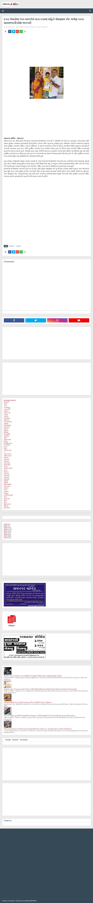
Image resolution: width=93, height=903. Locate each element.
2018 (5, 537)
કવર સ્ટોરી (7, 409)
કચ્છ (5, 405)
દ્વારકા (5, 446)
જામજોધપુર (7, 425)
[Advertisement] (46, 50)
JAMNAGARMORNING (30, 900)
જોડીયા (6, 432)
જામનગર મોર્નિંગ (10, 27)
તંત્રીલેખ (6, 435)
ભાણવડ (6, 471)
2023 (5, 529)
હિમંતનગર (7, 507)
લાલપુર (6, 493)
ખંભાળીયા (7, 418)
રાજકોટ (6, 487)
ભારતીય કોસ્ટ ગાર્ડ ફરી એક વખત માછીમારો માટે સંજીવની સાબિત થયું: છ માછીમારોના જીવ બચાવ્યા (33, 675)
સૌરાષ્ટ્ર (6, 505)
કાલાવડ (6, 410)
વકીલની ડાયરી (8, 495)
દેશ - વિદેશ (7, 444)
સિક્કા (5, 500)
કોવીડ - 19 (7, 412)
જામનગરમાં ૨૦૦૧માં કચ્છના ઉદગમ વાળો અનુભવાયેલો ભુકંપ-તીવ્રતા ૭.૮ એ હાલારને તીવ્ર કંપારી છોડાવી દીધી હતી (37, 728)
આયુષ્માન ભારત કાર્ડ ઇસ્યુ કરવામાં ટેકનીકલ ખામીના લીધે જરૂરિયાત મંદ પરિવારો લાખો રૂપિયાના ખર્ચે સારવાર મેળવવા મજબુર (40, 689)
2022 (5, 530)
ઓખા (5, 403)
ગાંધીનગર (6, 419)
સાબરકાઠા (7, 498)
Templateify (11, 900)
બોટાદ (5, 466)
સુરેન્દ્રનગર (7, 503)
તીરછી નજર (7, 439)
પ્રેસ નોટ (6, 459)
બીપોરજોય (7, 464)
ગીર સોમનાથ (8, 421)
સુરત (5, 502)
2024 (5, 527)
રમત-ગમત (7, 486)
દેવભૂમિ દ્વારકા (8, 443)
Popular (8, 739)
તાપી (5, 437)
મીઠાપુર (6, 480)
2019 (5, 535)
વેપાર (5, 496)
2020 (5, 534)
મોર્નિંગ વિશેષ (7, 484)
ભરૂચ (5, 469)
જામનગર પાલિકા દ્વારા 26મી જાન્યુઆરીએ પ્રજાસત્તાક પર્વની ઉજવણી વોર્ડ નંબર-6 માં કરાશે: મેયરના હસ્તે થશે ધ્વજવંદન (39, 715)
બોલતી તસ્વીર (8, 468)
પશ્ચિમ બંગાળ (7, 455)
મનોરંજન (7, 475)
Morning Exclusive (10, 400)
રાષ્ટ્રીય (6, 491)
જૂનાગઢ (6, 430)
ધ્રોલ (5, 448)
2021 (5, 532)
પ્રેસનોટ (18, 246)
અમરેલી (6, 401)
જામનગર (34, 27)
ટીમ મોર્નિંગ (7, 434)
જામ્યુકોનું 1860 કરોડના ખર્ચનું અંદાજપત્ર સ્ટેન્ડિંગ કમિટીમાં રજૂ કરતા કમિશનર (27, 702)
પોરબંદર (6, 457)
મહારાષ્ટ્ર (6, 477)
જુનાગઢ (6, 428)
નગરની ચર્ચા (7, 450)
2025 (5, 525)
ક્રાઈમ (6, 416)
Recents (15, 739)
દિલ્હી (5, 441)
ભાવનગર (6, 473)
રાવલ (5, 489)
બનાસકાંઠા (7, 462)
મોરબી (6, 482)
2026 (5, 524)
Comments (24, 739)
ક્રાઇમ (6, 414)
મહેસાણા (6, 478)
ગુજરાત (6, 423)
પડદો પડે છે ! (7, 453)
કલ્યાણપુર (7, 407)
